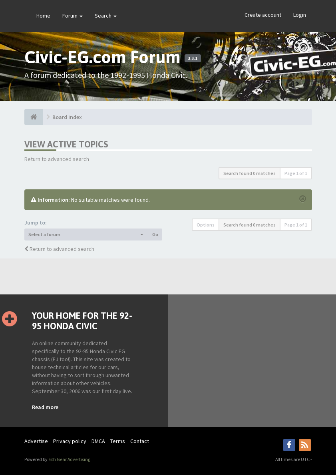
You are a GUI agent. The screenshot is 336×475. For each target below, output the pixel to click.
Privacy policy (69, 441)
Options (206, 225)
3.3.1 (192, 58)
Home (43, 15)
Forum (72, 15)
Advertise (36, 441)
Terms (117, 441)
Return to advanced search (56, 159)
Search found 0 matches (249, 173)
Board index (67, 117)
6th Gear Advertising (69, 459)
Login (299, 14)
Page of (295, 173)
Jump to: (35, 222)
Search (106, 15)
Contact (139, 441)
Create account (263, 14)
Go (155, 234)
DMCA (98, 441)
